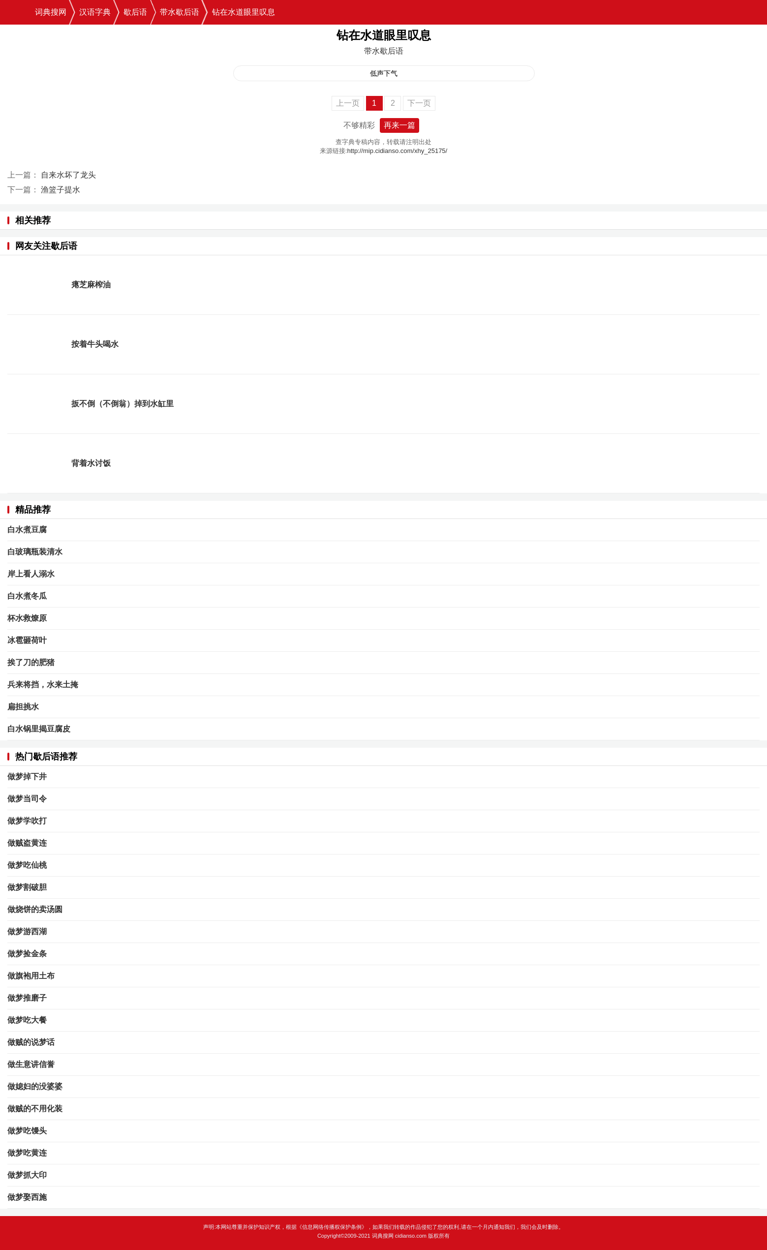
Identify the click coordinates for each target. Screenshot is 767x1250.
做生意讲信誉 (31, 1064)
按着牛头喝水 (95, 344)
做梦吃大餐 (27, 1020)
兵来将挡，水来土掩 (42, 684)
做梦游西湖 (27, 931)
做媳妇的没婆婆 (34, 1086)
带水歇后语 (179, 12)
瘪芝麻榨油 (91, 284)
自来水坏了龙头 (68, 175)
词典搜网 (50, 12)
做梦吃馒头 (27, 1131)
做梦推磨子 (27, 998)
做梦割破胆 (27, 887)
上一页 (348, 103)
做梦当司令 (27, 798)
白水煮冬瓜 (27, 596)
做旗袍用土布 (31, 976)
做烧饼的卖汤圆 (34, 909)
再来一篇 (399, 125)
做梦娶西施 (27, 1197)
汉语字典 (95, 12)
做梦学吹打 (27, 821)
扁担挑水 (23, 706)
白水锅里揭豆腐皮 (38, 729)
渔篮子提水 (60, 189)
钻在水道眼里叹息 (243, 12)
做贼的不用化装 (34, 1108)
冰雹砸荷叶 (27, 640)
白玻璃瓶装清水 (34, 552)
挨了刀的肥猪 (31, 662)
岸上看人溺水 (31, 574)
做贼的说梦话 (31, 1042)
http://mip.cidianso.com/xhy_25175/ (397, 150)
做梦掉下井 (27, 776)
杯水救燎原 (27, 618)
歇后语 (135, 12)
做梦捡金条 (27, 953)
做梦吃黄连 (27, 1153)
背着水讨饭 (91, 463)
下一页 (419, 103)
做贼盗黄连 (27, 843)
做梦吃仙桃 (27, 865)
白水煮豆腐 (27, 529)
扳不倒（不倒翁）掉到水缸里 (122, 403)
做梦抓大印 (27, 1175)
